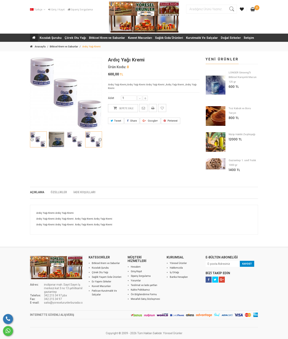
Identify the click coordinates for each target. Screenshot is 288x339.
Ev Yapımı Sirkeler (101, 281)
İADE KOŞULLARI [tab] (84, 192)
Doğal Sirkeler (231, 38)
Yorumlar (136, 280)
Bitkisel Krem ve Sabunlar (107, 38)
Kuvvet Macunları (140, 38)
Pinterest (171, 120)
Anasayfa (38, 46)
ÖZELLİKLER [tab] (59, 192)
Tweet (116, 120)
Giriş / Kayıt (56, 9)
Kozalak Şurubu (51, 38)
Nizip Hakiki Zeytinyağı (242, 134)
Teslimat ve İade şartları (144, 285)
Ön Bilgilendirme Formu (144, 294)
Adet (111, 98)
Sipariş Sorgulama (80, 9)
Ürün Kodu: (117, 67)
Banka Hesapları (179, 277)
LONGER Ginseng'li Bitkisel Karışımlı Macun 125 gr (242, 77)
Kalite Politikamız (140, 289)
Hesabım (136, 266)
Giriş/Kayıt (136, 271)
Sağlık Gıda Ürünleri (169, 38)
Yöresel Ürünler (178, 263)
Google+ (150, 120)
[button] (38, 9)
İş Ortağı (174, 272)
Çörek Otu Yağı (75, 38)
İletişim (249, 38)
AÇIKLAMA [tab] (37, 192)
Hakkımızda (176, 267)
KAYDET (247, 263)
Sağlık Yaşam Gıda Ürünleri (106, 277)
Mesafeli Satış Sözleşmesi (145, 299)
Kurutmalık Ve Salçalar (202, 38)
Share (132, 120)
